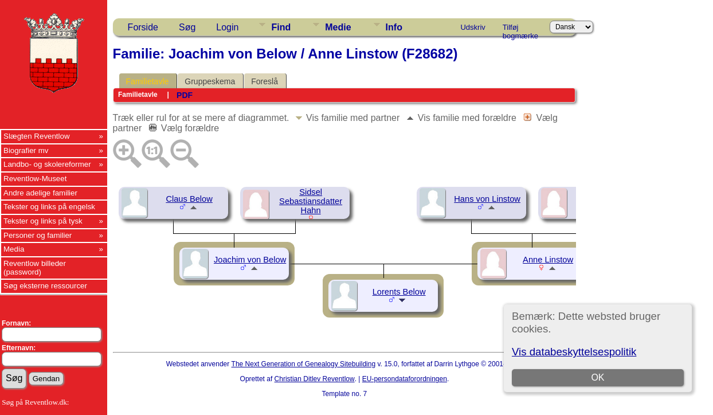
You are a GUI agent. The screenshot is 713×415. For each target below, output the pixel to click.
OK (597, 377)
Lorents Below (399, 291)
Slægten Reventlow (36, 136)
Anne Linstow (548, 259)
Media (13, 249)
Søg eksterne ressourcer (45, 285)
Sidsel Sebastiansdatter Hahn (310, 201)
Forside (143, 27)
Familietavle (147, 81)
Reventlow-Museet (34, 178)
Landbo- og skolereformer (47, 164)
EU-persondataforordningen (404, 379)
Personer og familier (37, 235)
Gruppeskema (210, 81)
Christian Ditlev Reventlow (315, 379)
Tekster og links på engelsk (49, 206)
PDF (185, 95)
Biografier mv (26, 150)
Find (281, 27)
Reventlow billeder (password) (34, 267)
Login (227, 27)
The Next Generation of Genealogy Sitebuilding (304, 364)
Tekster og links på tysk (43, 221)
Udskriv (472, 27)
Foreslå (264, 81)
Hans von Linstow (487, 198)
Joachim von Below (250, 259)
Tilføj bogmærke (520, 29)
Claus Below (189, 198)
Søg (187, 27)
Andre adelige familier (40, 193)
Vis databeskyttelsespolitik (574, 352)
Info (394, 27)
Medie (338, 27)
